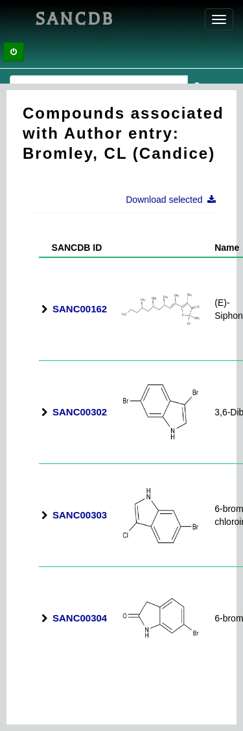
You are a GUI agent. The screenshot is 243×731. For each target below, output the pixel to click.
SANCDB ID (71, 247)
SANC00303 (79, 514)
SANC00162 (79, 308)
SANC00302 (79, 411)
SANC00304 (79, 617)
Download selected (175, 199)
